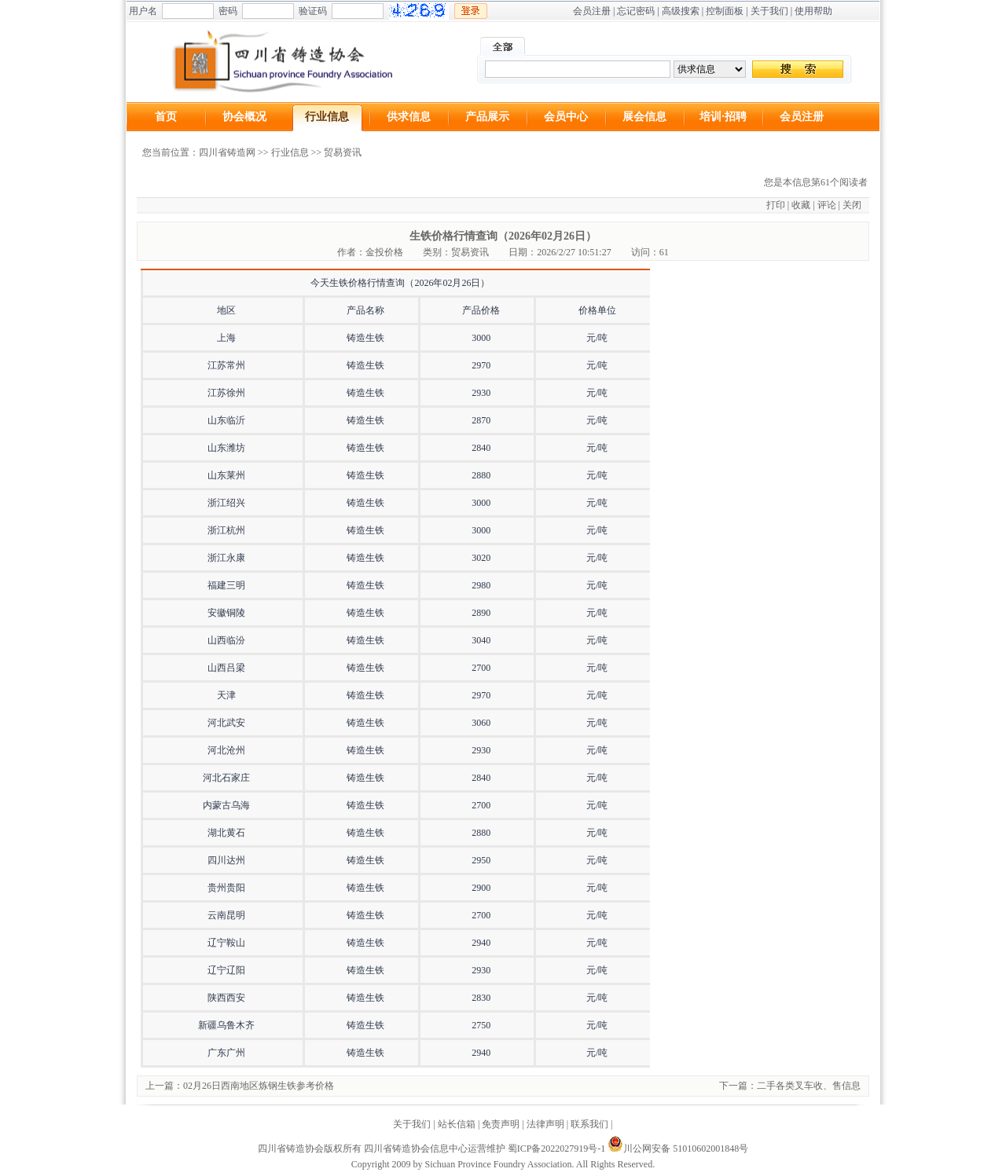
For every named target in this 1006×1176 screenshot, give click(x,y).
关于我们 (769, 10)
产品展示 (487, 117)
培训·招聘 (723, 117)
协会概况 (244, 117)
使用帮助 (813, 10)
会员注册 (592, 10)
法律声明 (545, 1124)
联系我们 (589, 1124)
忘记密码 (636, 10)
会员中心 (566, 117)
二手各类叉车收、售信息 (809, 1085)
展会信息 (644, 117)
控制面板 (724, 10)
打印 (775, 205)
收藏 (800, 205)
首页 (166, 117)
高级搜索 (680, 10)
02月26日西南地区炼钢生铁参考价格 (258, 1085)
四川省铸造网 (227, 152)
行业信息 (327, 117)
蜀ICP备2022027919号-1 (557, 1148)
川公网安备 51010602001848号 (678, 1148)
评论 (826, 205)
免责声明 (501, 1124)
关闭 (852, 205)
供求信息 (409, 117)
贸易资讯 (343, 152)
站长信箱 (456, 1124)
